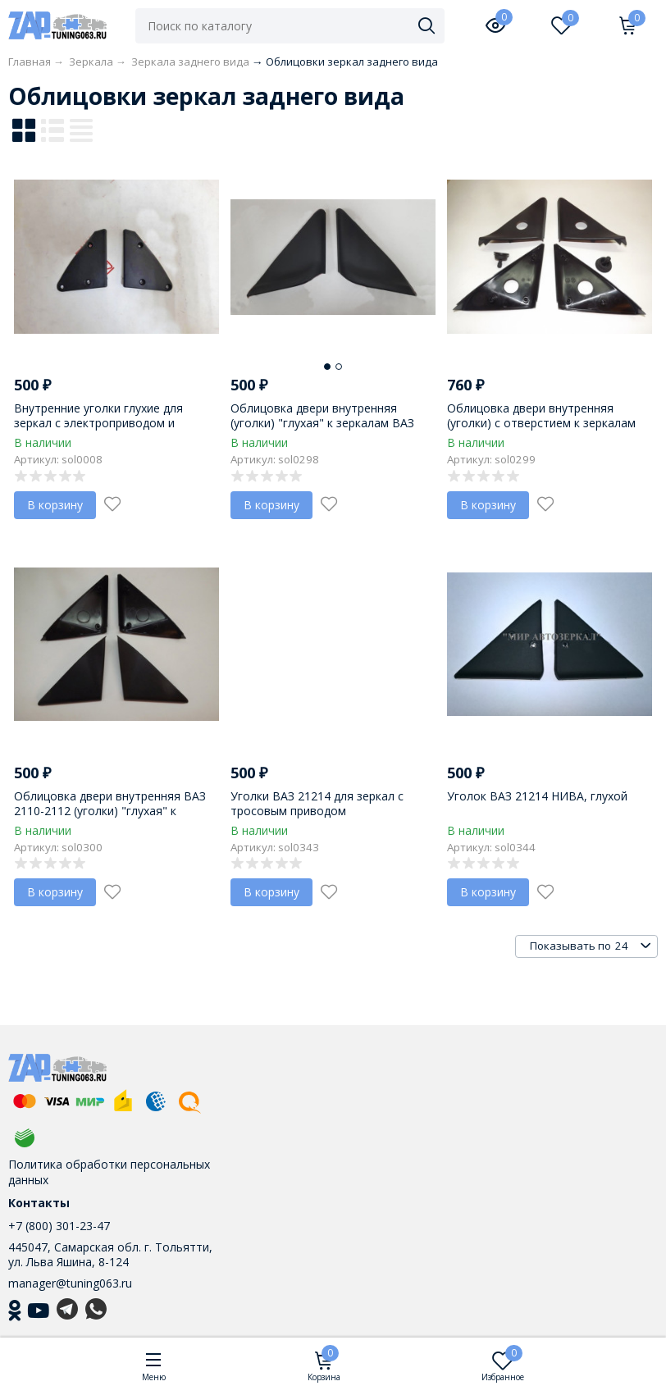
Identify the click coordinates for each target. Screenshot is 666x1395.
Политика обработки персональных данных (109, 1171)
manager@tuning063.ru (70, 1283)
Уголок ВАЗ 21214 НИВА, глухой (537, 796)
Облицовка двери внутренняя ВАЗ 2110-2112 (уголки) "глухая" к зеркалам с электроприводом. (110, 810)
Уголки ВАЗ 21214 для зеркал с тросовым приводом (317, 803)
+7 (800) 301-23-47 (59, 1225)
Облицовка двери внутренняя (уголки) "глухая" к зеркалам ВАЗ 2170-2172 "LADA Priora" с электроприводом (322, 430)
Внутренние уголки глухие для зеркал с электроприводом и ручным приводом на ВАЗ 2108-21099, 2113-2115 (102, 430)
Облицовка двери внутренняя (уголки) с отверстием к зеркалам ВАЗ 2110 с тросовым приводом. (541, 422)
